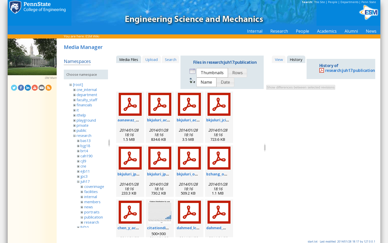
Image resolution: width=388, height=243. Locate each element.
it (78, 109)
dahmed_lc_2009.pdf (195, 227)
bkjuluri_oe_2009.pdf (195, 173)
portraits (92, 211)
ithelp (81, 115)
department (87, 94)
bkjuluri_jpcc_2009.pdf (167, 173)
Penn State (368, 2)
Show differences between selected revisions (301, 87)
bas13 (85, 140)
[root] (78, 84)
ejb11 (85, 171)
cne (83, 166)
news (88, 206)
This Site (319, 2)
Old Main (51, 78)
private (83, 125)
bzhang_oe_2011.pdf (225, 173)
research (84, 135)
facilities (91, 191)
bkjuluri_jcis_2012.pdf (225, 119)
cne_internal (87, 89)
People (332, 2)
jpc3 (84, 176)
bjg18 (85, 145)
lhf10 (84, 227)
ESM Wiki (92, 36)
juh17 (85, 181)
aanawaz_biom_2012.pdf (139, 119)
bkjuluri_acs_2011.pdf (196, 119)
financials (84, 104)
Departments (349, 2)
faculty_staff (87, 99)
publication (93, 217)
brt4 (84, 150)
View (279, 59)
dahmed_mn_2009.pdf (226, 227)
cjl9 (83, 160)
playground (86, 120)
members (92, 201)
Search (170, 59)
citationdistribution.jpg (169, 227)
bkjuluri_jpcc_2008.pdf (137, 173)
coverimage (94, 186)
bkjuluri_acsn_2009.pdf (167, 119)
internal (90, 196)
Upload (151, 59)
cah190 (86, 155)
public (82, 130)
